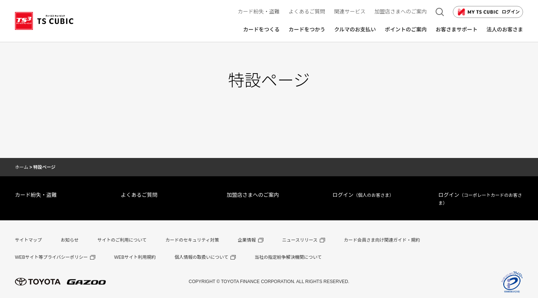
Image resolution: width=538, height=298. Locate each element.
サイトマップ (28, 240)
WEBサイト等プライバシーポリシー (51, 257)
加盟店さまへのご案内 (253, 195)
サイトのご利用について (122, 240)
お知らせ (69, 240)
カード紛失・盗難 (36, 195)
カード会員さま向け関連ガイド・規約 (382, 240)
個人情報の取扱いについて (201, 257)
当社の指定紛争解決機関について (288, 257)
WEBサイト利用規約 (135, 257)
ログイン (488, 12)
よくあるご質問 (139, 195)
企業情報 (247, 240)
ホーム (21, 167)
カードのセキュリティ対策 (192, 240)
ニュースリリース (300, 240)
